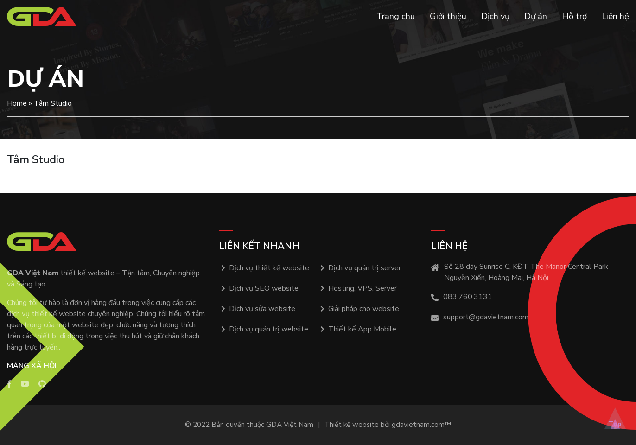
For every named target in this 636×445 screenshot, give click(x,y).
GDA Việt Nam (289, 424)
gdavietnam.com (418, 424)
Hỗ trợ (574, 16)
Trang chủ (395, 16)
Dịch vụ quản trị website (268, 329)
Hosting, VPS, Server (362, 288)
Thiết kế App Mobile (362, 329)
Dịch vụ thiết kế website (269, 268)
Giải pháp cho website (363, 309)
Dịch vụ (495, 16)
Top (615, 424)
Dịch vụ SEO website (264, 288)
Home (17, 103)
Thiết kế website (351, 424)
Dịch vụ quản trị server (364, 268)
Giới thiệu (448, 16)
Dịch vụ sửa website (262, 309)
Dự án (535, 16)
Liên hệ (615, 16)
